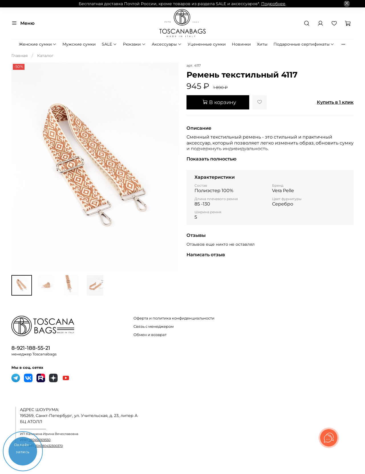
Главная (19, 55)
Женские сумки (38, 44)
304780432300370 (49, 446)
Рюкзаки (134, 44)
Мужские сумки (79, 44)
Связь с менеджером (153, 326)
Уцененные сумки (207, 44)
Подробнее (273, 3)
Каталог (45, 55)
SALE (109, 44)
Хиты (262, 44)
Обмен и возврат (150, 335)
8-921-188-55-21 (30, 348)
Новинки (241, 44)
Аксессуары (167, 44)
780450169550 (39, 440)
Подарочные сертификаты (303, 44)
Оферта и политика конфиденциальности (173, 318)
